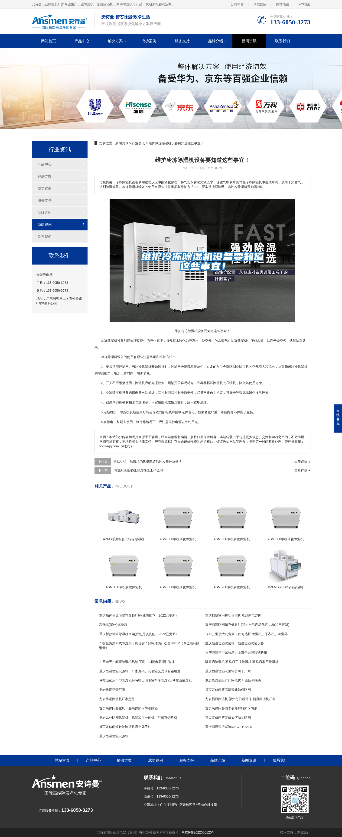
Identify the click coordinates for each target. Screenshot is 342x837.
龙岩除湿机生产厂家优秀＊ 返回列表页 (233, 680)
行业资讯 (138, 143)
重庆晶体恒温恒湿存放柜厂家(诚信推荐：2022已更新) (138, 615)
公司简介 (237, 4)
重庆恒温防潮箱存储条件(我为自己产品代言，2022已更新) (247, 625)
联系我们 (282, 41)
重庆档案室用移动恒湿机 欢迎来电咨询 (233, 615)
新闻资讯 (249, 41)
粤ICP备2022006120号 (198, 832)
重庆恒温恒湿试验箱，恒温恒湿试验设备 (234, 643)
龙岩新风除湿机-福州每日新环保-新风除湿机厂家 (240, 699)
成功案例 (148, 41)
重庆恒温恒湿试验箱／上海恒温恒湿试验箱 (236, 652)
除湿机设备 (115, 357)
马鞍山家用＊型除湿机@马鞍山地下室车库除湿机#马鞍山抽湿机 (145, 680)
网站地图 (282, 4)
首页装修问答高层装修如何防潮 (228, 690)
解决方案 (115, 41)
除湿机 (112, 341)
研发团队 (260, 4)
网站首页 (48, 41)
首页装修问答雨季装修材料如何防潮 (231, 708)
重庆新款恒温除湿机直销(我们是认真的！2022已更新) (138, 634)
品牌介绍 (215, 41)
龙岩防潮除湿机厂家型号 (117, 699)
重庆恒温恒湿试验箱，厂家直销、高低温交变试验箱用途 (139, 671)
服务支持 (182, 41)
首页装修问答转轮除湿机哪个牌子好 (125, 727)
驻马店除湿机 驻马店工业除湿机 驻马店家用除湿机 (242, 662)
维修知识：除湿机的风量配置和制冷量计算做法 (148, 462)
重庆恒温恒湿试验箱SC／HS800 (228, 727)
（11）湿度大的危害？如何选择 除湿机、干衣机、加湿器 (246, 634)
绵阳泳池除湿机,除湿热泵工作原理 (138, 470)
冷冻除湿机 (114, 392)
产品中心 (82, 41)
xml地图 (304, 4)
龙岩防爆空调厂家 (112, 690)
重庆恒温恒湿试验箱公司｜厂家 (228, 671)
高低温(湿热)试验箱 (113, 625)
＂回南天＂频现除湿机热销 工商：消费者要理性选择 (137, 662)
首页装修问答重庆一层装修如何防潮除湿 (128, 708)
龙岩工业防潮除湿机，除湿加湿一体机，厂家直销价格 (138, 717)
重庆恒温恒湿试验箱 (113, 736)
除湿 (241, 341)
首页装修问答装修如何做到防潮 (228, 717)
